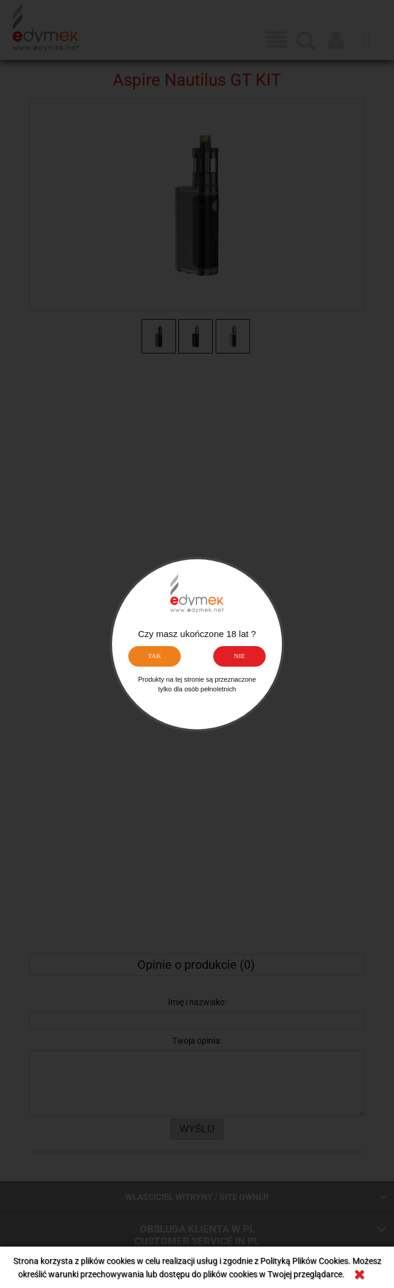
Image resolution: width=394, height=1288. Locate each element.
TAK (154, 655)
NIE (239, 655)
